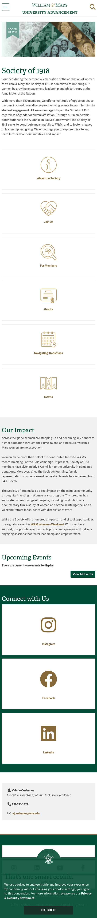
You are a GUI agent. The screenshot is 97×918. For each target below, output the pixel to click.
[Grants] (48, 295)
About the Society (48, 178)
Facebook (48, 698)
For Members (48, 265)
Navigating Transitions (48, 353)
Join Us (48, 222)
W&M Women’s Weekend (47, 524)
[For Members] (48, 252)
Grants (48, 309)
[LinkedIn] (48, 739)
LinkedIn (48, 752)
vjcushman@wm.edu (26, 813)
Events (48, 397)
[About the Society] (48, 164)
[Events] (48, 383)
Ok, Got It (48, 910)
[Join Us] (48, 208)
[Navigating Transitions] (48, 339)
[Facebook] (48, 684)
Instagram (48, 644)
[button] (92, 7)
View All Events (83, 574)
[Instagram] (48, 630)
